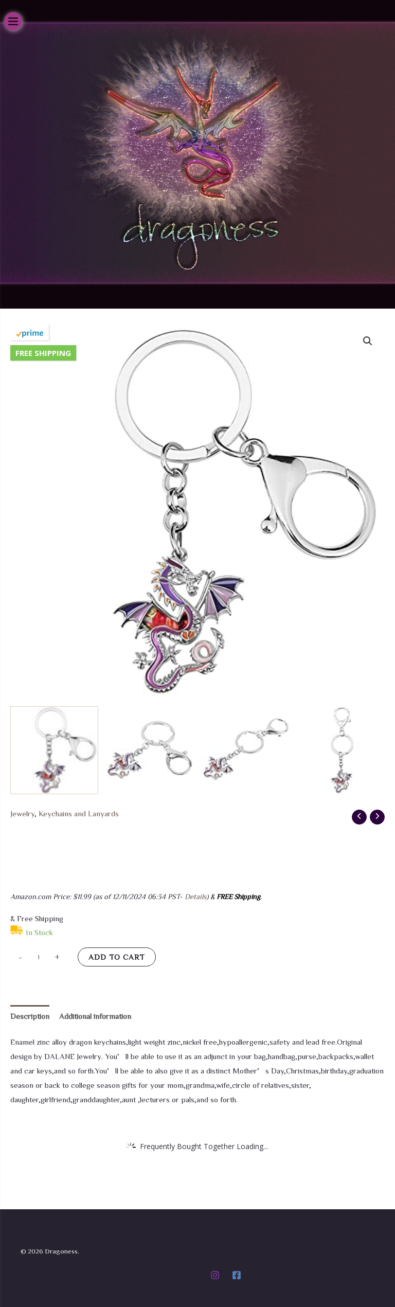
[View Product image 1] (54, 750)
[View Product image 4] (341, 750)
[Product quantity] (38, 956)
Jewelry (22, 813)
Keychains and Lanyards (79, 813)
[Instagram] (215, 1275)
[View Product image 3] (246, 750)
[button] (367, 341)
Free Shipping (43, 353)
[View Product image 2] (150, 750)
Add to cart (116, 957)
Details (195, 896)
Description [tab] (29, 1016)
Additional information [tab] (95, 1016)
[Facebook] (236, 1275)
